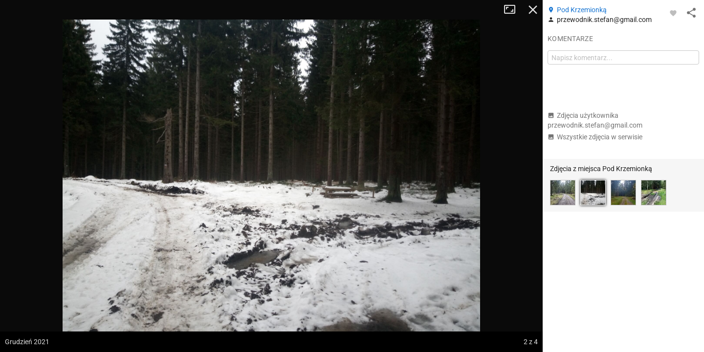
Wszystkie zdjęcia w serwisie (595, 137)
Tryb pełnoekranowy (513, 10)
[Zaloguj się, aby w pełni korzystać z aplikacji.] (673, 13)
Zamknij (533, 10)
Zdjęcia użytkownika (595, 120)
